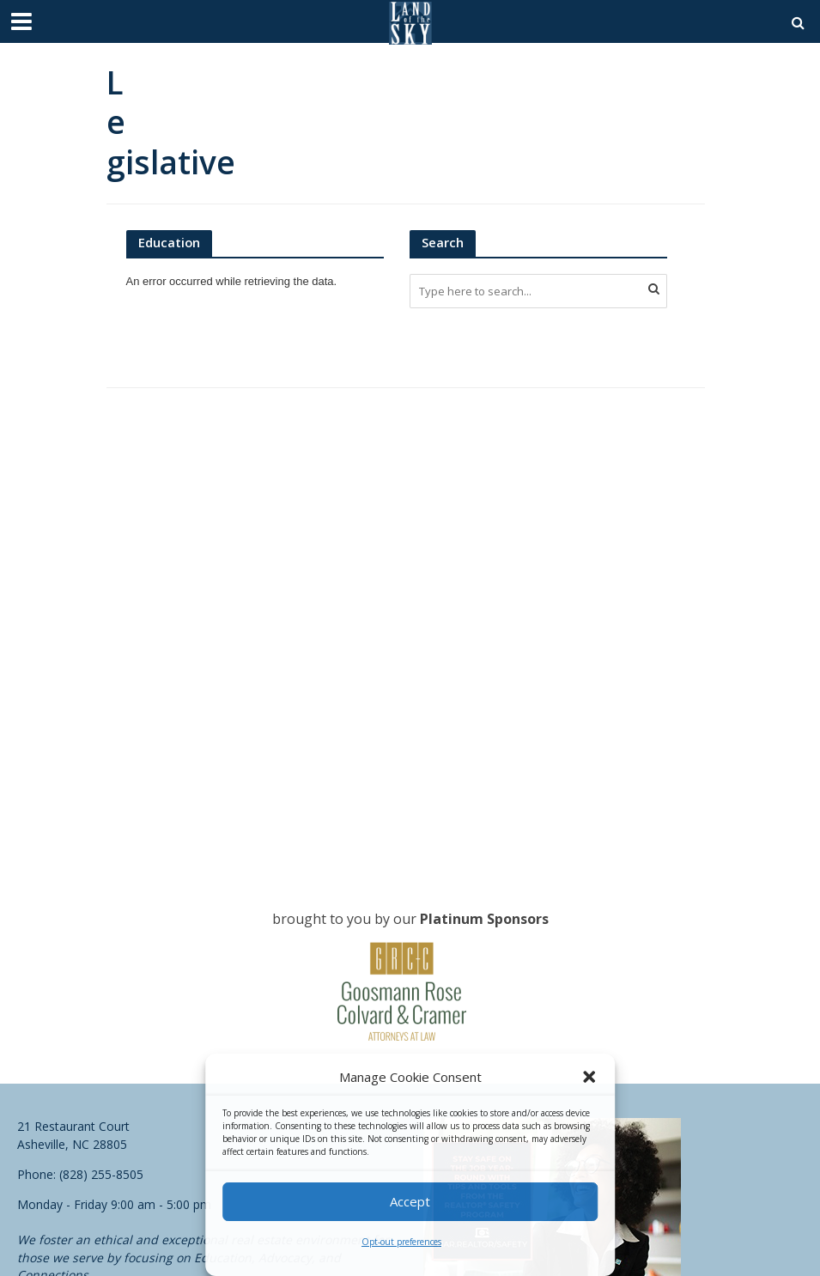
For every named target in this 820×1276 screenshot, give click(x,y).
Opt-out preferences (401, 1242)
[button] (589, 1076)
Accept (410, 1201)
